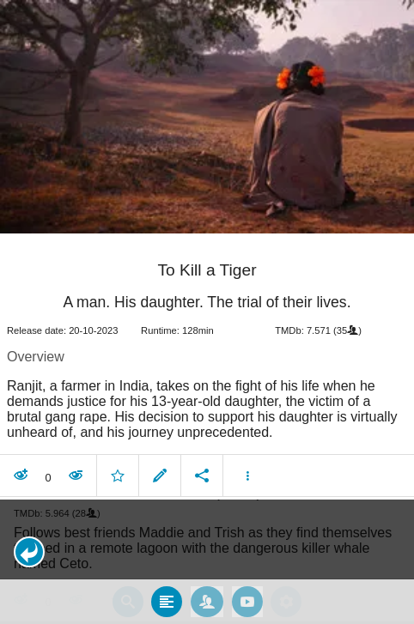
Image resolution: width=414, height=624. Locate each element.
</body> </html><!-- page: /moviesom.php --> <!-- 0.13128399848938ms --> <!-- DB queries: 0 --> (207, 312)
